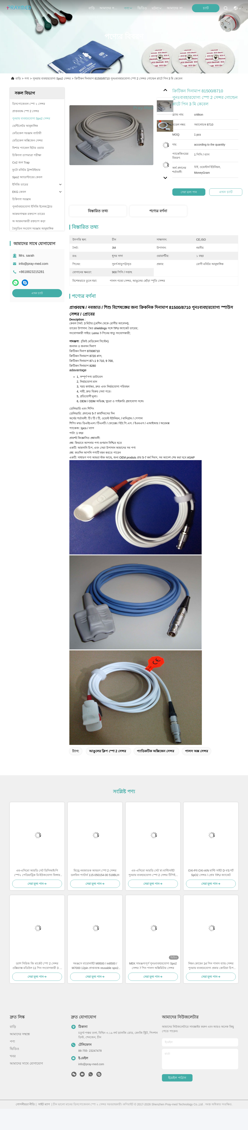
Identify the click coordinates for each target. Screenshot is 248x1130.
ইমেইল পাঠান (177, 1077)
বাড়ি (92, 8)
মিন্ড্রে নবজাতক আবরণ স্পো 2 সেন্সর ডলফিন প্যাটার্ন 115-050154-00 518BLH (95, 873)
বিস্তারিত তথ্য (98, 211)
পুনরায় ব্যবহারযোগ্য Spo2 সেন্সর (52, 78)
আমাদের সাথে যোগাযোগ (176, 8)
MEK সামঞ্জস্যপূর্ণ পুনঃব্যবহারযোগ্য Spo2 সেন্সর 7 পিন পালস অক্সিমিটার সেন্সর (153, 966)
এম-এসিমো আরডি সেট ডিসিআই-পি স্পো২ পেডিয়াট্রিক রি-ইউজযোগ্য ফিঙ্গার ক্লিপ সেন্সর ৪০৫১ (37, 873)
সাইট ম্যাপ (44, 1104)
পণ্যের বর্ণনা (158, 211)
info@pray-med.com (33, 263)
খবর (13, 1056)
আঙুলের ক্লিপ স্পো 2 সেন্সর (107, 751)
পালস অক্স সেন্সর (196, 751)
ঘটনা (157, 8)
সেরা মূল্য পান (190, 192)
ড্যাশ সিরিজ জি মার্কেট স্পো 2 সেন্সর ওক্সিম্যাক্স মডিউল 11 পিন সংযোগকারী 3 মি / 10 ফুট (37, 966)
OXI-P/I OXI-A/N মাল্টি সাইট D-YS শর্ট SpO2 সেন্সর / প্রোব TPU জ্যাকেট (211, 873)
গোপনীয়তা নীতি (25, 1104)
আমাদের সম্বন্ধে (109, 8)
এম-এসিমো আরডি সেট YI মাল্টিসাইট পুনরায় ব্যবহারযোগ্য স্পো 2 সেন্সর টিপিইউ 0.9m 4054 (152, 873)
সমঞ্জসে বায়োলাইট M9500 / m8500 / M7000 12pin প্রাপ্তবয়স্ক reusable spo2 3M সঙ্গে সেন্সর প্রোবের (95, 966)
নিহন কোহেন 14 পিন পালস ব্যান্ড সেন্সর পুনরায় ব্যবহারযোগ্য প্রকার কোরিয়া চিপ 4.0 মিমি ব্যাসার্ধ (211, 966)
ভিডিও (142, 8)
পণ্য (128, 8)
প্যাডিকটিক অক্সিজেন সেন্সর (155, 751)
